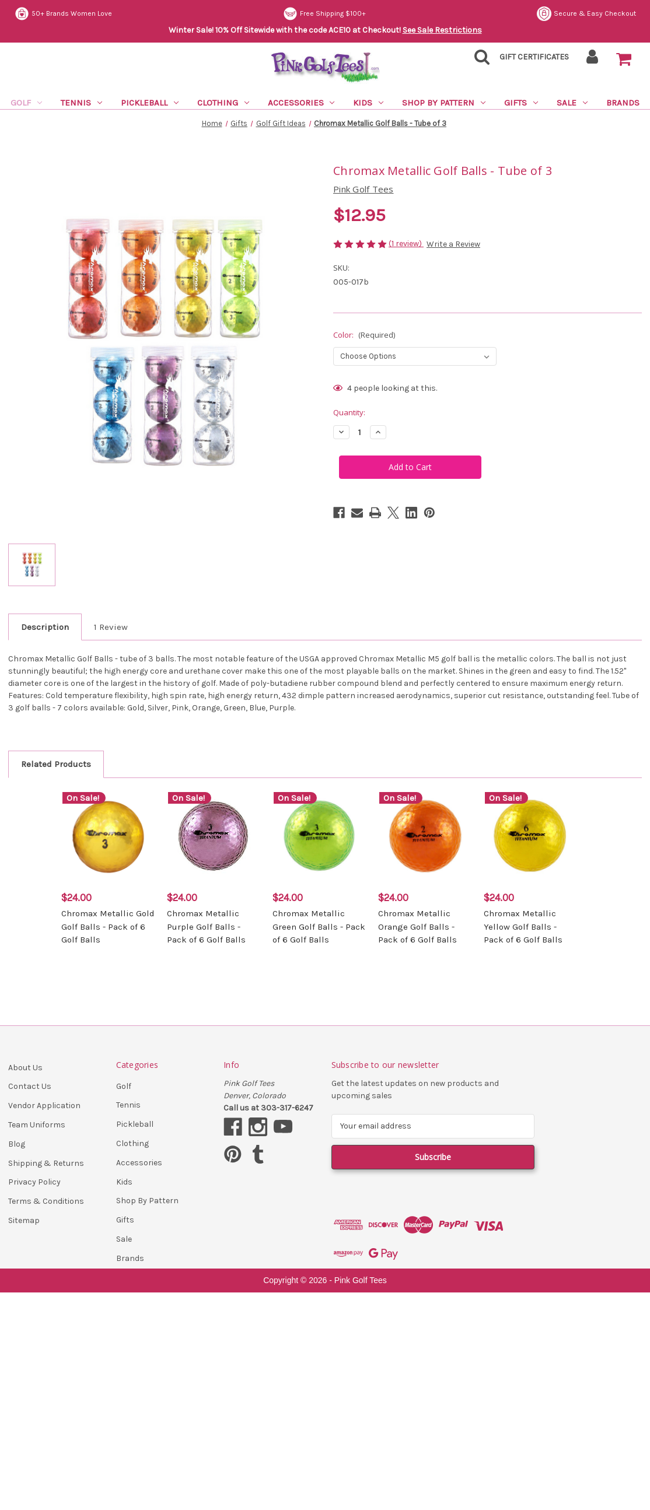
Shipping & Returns (46, 1163)
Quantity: (349, 412)
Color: (364, 335)
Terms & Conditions (46, 1201)
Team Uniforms (36, 1125)
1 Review (111, 627)
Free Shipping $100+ (324, 13)
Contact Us (29, 1086)
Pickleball (150, 102)
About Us (25, 1068)
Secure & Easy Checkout (586, 13)
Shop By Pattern (443, 102)
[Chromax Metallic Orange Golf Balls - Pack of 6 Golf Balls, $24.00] (425, 837)
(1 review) (406, 243)
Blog (16, 1144)
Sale (572, 102)
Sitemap (24, 1220)
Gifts (521, 102)
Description (45, 627)
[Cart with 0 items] (624, 59)
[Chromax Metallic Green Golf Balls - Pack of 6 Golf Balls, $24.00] (319, 837)
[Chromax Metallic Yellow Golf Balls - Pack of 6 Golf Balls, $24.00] (530, 837)
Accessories (301, 102)
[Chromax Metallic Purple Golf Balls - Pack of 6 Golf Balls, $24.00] (213, 837)
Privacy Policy (34, 1182)
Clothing (223, 102)
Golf (26, 102)
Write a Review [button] (453, 244)
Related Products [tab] (56, 764)
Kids (368, 102)
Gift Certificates (534, 57)
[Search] (478, 60)
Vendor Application (44, 1105)
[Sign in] (592, 60)
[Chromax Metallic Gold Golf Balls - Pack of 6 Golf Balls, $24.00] (108, 837)
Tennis (81, 102)
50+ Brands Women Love (63, 13)
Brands (622, 102)
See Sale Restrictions (442, 30)
